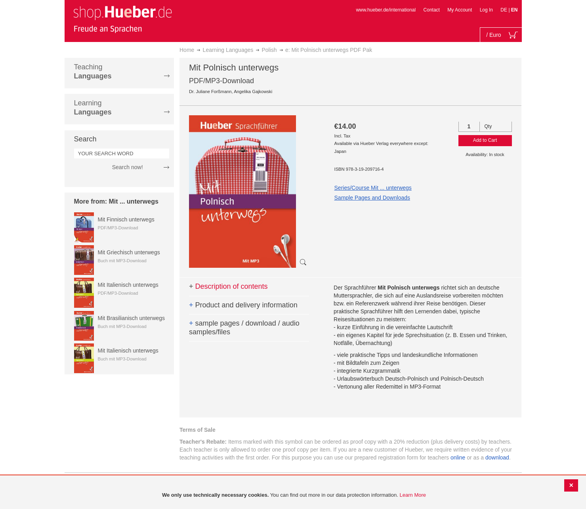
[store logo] (122, 19)
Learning (93, 107)
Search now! (127, 167)
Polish (269, 50)
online (457, 457)
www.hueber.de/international (386, 10)
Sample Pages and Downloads (372, 197)
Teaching (93, 71)
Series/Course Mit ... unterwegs (373, 188)
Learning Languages (228, 50)
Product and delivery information (243, 305)
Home (186, 50)
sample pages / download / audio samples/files (244, 327)
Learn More (413, 495)
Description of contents (228, 286)
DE (504, 10)
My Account (459, 10)
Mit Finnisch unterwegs (126, 219)
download (497, 457)
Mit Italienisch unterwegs (128, 285)
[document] (294, 495)
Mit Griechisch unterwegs (129, 252)
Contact (432, 10)
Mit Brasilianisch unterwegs (131, 318)
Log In (486, 10)
